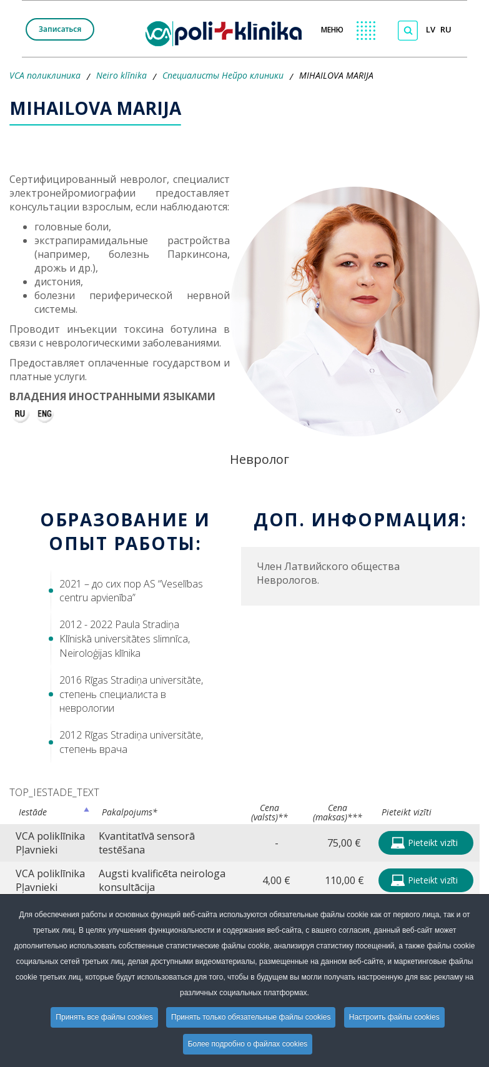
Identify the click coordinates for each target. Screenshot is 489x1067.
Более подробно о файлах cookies (248, 1044)
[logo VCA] (228, 31)
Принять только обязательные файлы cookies (250, 1017)
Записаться (60, 29)
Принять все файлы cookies (104, 1017)
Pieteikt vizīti (424, 843)
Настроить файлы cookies (394, 1017)
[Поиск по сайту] (408, 31)
